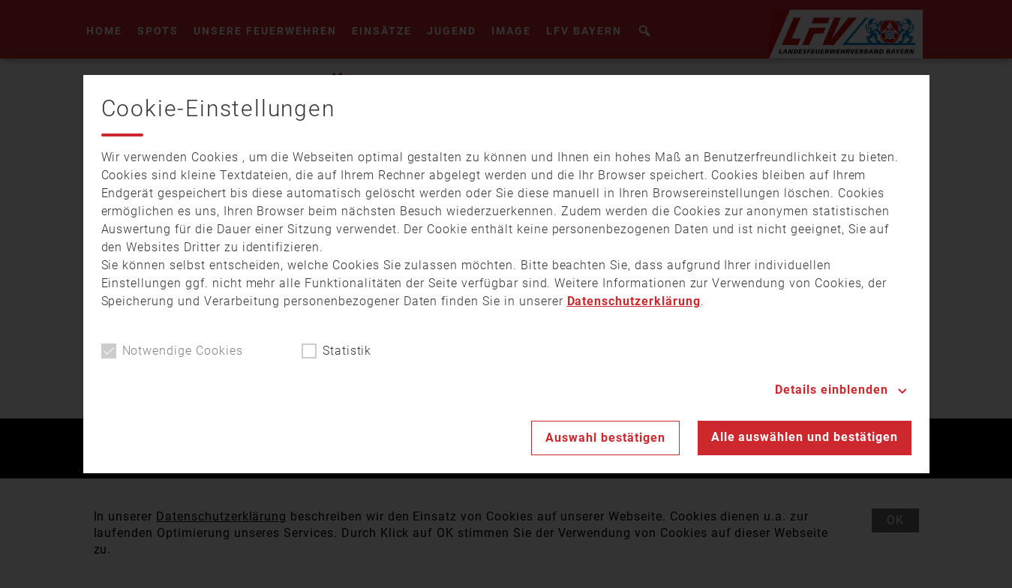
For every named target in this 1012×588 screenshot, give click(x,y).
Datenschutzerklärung (634, 301)
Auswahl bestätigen (605, 437)
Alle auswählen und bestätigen (804, 437)
